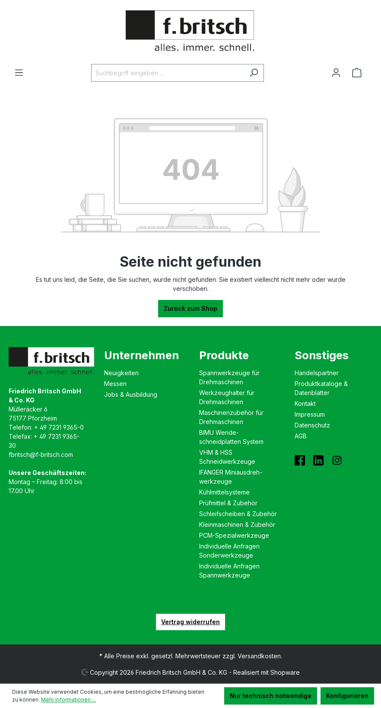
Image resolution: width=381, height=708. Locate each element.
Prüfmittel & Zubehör (228, 503)
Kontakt (305, 403)
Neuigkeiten (121, 372)
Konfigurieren (347, 695)
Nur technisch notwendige (270, 695)
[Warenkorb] (359, 72)
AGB (301, 436)
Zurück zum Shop (190, 308)
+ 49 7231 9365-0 (59, 427)
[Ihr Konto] (336, 72)
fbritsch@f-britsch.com (41, 454)
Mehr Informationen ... (68, 699)
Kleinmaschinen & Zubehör (237, 524)
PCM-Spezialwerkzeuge (234, 535)
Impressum (310, 414)
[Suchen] (254, 73)
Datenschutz (312, 425)
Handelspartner (317, 372)
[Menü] (19, 72)
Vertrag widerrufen (190, 621)
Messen (115, 383)
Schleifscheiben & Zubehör (238, 513)
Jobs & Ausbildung (130, 394)
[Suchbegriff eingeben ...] (167, 73)
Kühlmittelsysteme (224, 492)
